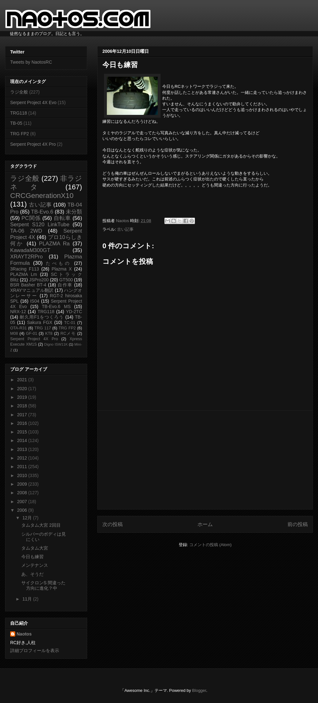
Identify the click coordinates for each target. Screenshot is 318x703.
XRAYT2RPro (26, 257)
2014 (22, 440)
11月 (27, 598)
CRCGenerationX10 (41, 196)
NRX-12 (18, 311)
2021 (22, 379)
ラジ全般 (19, 92)
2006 (22, 510)
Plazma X (62, 268)
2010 (22, 475)
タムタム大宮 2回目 (41, 525)
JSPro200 (39, 279)
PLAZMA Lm (23, 274)
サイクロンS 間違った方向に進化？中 (43, 585)
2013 (22, 449)
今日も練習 (32, 556)
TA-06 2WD (26, 231)
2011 (22, 466)
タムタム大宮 (34, 548)
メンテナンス (34, 565)
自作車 (65, 284)
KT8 (48, 333)
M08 (14, 333)
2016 (22, 423)
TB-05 (16, 123)
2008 (22, 492)
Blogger (199, 690)
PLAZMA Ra (54, 244)
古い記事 (125, 229)
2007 (22, 501)
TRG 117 (42, 328)
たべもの (58, 263)
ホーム (205, 524)
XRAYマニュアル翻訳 (31, 290)
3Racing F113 (24, 268)
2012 (22, 457)
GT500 (66, 279)
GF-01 (31, 333)
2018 (22, 405)
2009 (22, 484)
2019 (22, 397)
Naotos (24, 633)
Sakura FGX (39, 322)
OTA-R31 (18, 328)
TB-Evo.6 (42, 212)
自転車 (62, 218)
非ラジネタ (46, 182)
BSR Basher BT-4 (28, 284)
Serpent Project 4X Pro (33, 144)
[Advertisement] (205, 459)
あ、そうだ (32, 574)
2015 (22, 431)
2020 (22, 388)
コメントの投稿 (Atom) (210, 544)
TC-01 (69, 322)
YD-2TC (74, 311)
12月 (27, 517)
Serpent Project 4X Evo (33, 102)
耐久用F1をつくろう (42, 317)
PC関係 (30, 218)
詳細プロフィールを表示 (34, 650)
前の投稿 (297, 524)
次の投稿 (112, 524)
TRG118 (18, 113)
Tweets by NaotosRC (31, 62)
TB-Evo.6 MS (56, 306)
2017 (22, 414)
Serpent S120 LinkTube (39, 224)
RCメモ (68, 333)
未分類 (74, 212)
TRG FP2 (19, 133)
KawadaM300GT (30, 250)
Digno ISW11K (56, 344)
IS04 (34, 301)
